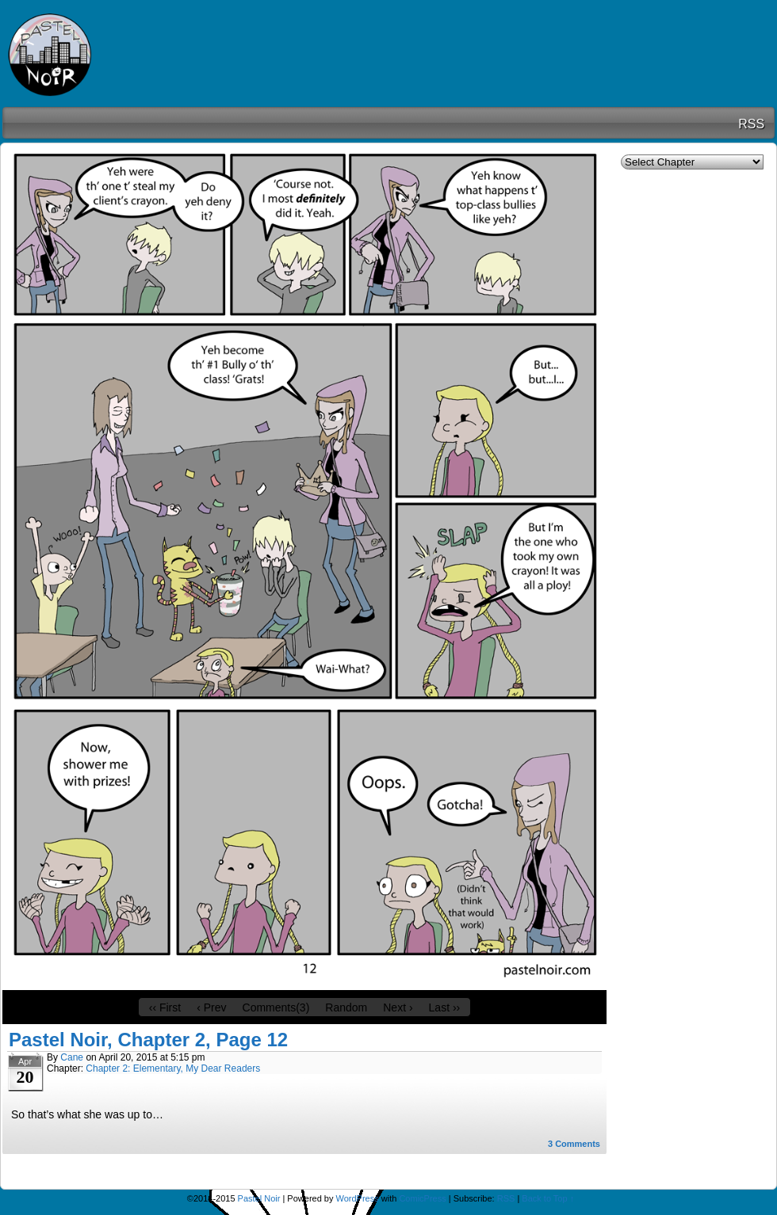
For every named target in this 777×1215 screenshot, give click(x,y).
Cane (71, 1057)
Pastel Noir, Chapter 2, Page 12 (148, 1039)
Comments (574, 1143)
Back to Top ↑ (548, 1198)
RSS (751, 124)
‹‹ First (165, 1007)
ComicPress (422, 1198)
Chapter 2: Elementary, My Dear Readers (173, 1068)
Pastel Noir (71, 55)
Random (346, 1007)
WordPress (357, 1198)
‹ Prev (211, 1007)
